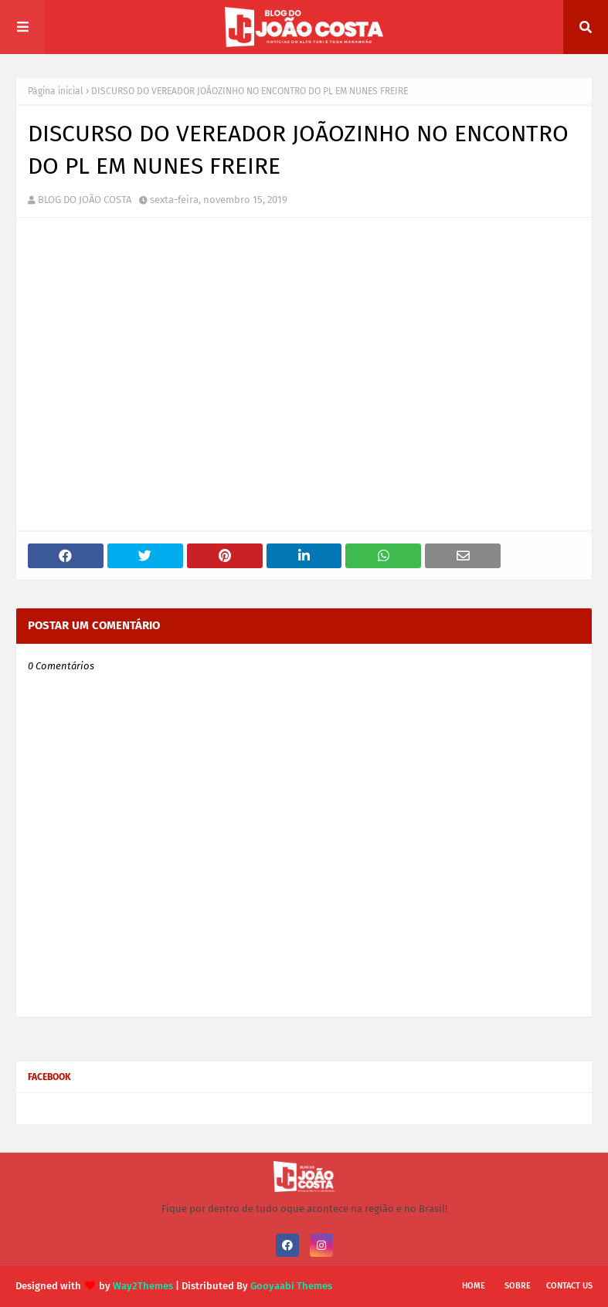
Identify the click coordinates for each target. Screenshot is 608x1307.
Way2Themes (143, 1286)
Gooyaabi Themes (291, 1286)
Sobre (517, 1286)
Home (473, 1286)
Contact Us (569, 1286)
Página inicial (55, 91)
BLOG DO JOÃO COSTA (84, 199)
